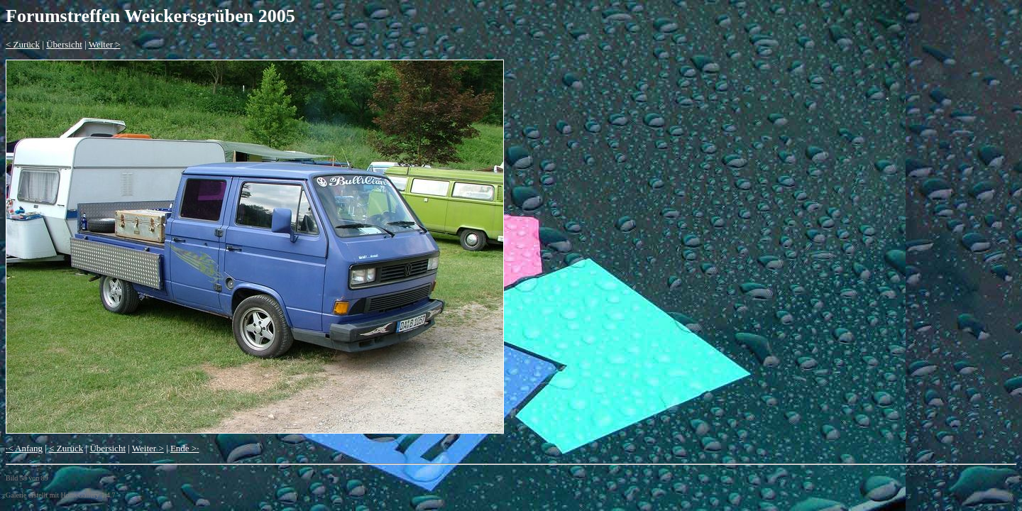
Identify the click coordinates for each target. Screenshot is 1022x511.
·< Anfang (24, 448)
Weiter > (105, 44)
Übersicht (64, 44)
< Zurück (23, 44)
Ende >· (184, 448)
